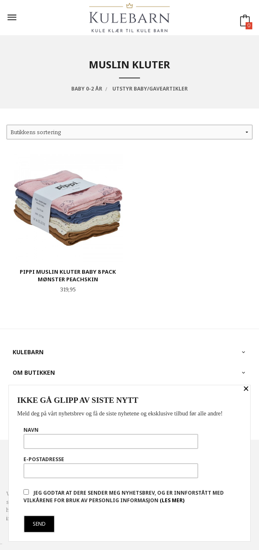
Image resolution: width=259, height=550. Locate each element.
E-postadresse (110, 467)
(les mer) (172, 500)
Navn (110, 437)
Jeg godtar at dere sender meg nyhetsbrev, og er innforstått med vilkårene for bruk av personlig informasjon (123, 496)
